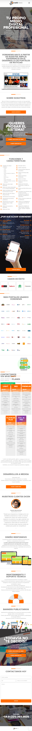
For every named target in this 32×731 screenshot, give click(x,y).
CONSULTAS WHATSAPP (8, 383)
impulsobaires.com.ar (16, 511)
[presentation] (15, 528)
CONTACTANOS (16, 269)
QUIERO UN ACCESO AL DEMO (16, 139)
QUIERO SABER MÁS (16, 486)
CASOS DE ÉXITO (16, 112)
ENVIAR (16, 701)
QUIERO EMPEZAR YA (16, 143)
